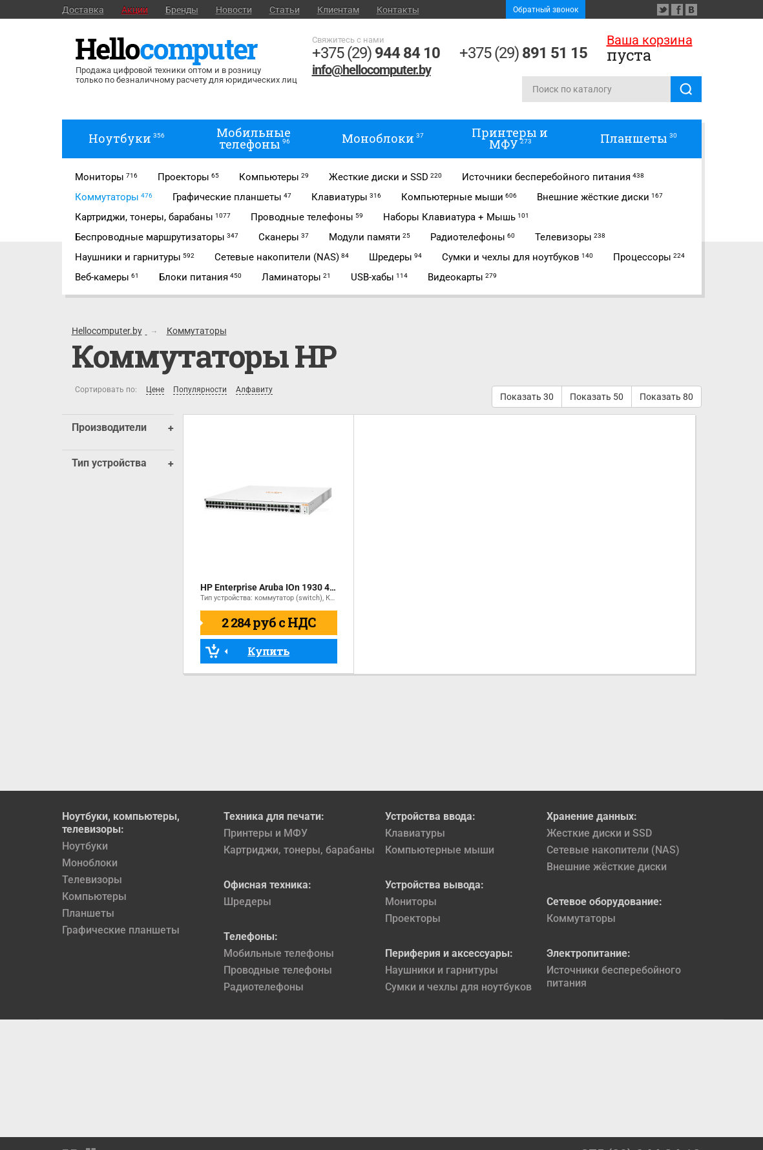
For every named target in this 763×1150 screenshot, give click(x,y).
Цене (155, 390)
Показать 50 (596, 397)
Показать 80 (666, 397)
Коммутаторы (581, 918)
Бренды (181, 10)
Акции (134, 10)
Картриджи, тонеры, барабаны (299, 850)
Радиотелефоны (264, 987)
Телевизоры (92, 879)
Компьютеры (94, 896)
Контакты (398, 10)
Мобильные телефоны (279, 953)
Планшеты (88, 913)
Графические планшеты (121, 930)
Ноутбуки (85, 846)
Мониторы (411, 901)
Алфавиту (254, 390)
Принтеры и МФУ (266, 833)
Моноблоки (90, 863)
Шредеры (247, 901)
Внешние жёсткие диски (607, 867)
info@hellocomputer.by (371, 70)
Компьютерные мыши (439, 850)
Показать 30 (527, 397)
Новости (234, 10)
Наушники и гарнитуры (441, 970)
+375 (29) (376, 53)
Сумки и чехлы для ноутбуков (458, 987)
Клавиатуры (415, 833)
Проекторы (413, 918)
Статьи (284, 10)
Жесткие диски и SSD (599, 833)
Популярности (200, 390)
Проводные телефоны (278, 970)
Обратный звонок (545, 9)
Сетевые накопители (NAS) (613, 850)
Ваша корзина (650, 40)
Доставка (83, 10)
